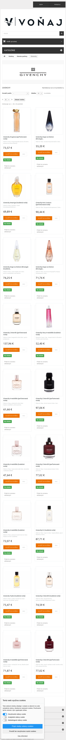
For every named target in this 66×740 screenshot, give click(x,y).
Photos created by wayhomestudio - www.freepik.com (17, 739)
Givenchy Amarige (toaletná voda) (15, 203)
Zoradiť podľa (6, 93)
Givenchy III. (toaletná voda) (45, 530)
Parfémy (11, 56)
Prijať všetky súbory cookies (22, 726)
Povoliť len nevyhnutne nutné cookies (22, 731)
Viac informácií (23, 736)
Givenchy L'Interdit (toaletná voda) (48, 596)
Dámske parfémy (22, 56)
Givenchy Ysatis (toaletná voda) (14, 596)
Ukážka (33, 93)
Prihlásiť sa (57, 4)
